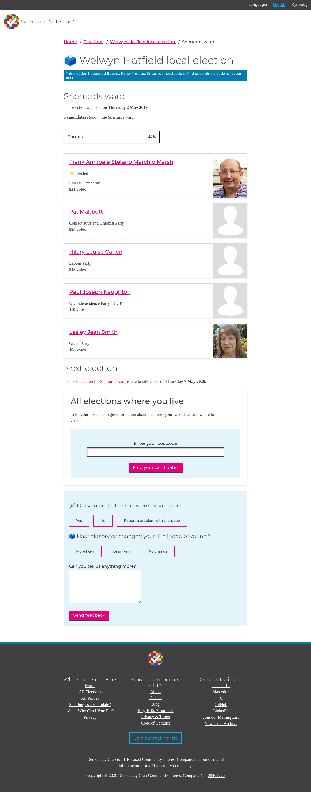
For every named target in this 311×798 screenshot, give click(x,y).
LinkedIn (221, 717)
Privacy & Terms (155, 723)
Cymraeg (300, 5)
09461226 (216, 781)
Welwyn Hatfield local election (143, 41)
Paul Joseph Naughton (100, 292)
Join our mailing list (155, 744)
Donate (155, 704)
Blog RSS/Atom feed (155, 716)
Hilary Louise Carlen (95, 252)
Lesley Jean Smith (93, 332)
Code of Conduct (155, 729)
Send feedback (89, 621)
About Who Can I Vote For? (90, 717)
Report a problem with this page (152, 521)
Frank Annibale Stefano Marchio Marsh (121, 162)
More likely (85, 551)
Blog (155, 710)
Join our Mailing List (221, 723)
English (279, 5)
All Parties (90, 704)
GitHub (221, 711)
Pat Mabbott (86, 212)
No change (158, 551)
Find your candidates (155, 467)
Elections (93, 41)
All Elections (90, 698)
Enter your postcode (164, 74)
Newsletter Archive (221, 730)
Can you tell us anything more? (102, 566)
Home (70, 41)
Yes (79, 521)
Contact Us (221, 692)
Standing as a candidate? (90, 711)
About (155, 697)
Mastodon (221, 698)
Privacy (90, 723)
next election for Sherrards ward (98, 381)
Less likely (121, 551)
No (102, 521)
